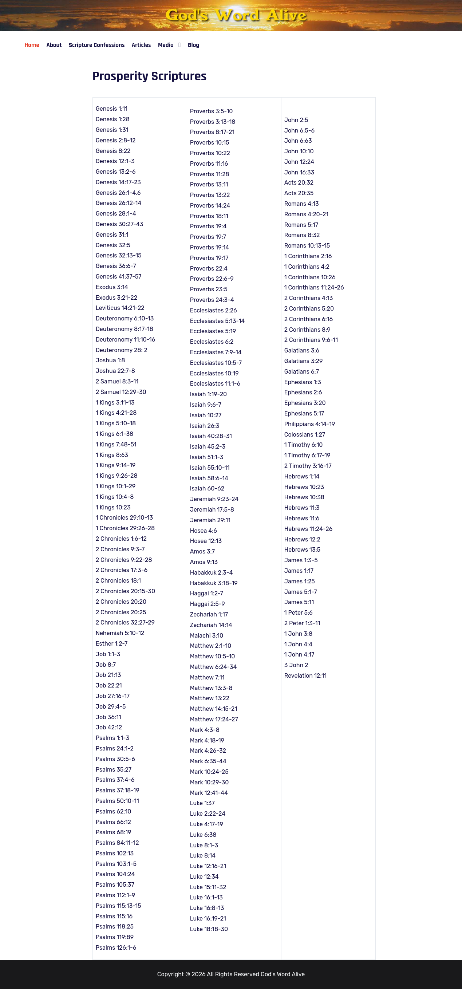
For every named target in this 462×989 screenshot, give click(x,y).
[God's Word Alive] (231, 15)
